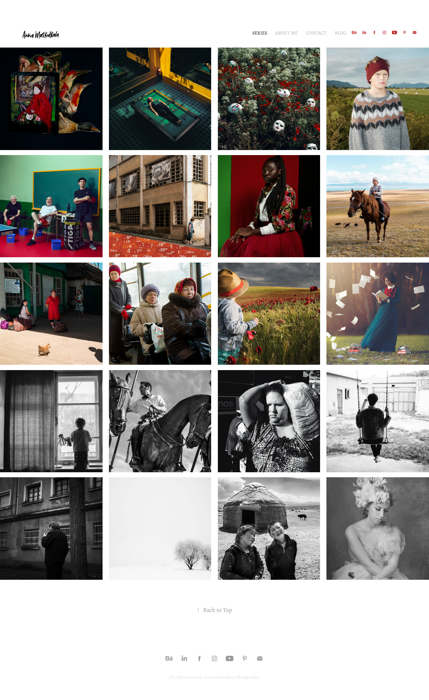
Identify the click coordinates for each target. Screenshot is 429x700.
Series (259, 32)
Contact (316, 32)
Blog (340, 32)
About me (286, 32)
